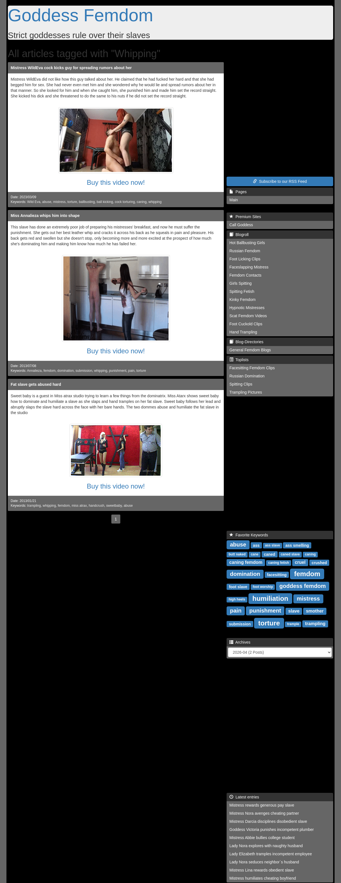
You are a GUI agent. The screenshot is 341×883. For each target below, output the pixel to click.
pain (131, 371)
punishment (117, 371)
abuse (46, 202)
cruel (300, 562)
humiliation (270, 598)
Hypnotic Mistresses (246, 307)
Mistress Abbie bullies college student (262, 837)
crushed (319, 562)
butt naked (237, 554)
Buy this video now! (116, 182)
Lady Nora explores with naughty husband (266, 846)
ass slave (272, 545)
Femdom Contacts (245, 275)
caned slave (290, 554)
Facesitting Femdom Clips (252, 368)
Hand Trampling (243, 332)
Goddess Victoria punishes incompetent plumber (271, 829)
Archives (239, 642)
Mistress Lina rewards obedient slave (261, 870)
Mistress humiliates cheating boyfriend (262, 878)
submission (83, 371)
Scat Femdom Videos (248, 316)
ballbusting (87, 202)
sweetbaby (114, 506)
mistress (59, 202)
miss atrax (79, 506)
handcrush (96, 506)
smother (315, 611)
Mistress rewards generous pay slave (261, 805)
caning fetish (278, 563)
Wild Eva (33, 202)
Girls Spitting (240, 283)
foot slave (238, 586)
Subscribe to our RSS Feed (280, 181)
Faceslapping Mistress (248, 267)
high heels (237, 599)
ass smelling (297, 545)
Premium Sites (245, 216)
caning (141, 202)
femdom (49, 371)
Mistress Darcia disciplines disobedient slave (268, 821)
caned (269, 554)
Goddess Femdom (80, 15)
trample (293, 624)
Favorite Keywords (248, 535)
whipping (155, 202)
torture (72, 202)
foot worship (263, 587)
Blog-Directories (246, 342)
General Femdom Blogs (250, 350)
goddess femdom (302, 586)
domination (65, 371)
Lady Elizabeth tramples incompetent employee (270, 854)
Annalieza (34, 371)
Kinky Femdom (242, 299)
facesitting (277, 574)
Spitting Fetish (241, 291)
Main (233, 200)
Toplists (238, 360)
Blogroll (238, 234)
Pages (237, 192)
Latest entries (244, 797)
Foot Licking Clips (245, 259)
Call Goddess (241, 225)
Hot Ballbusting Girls (247, 242)
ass (256, 545)
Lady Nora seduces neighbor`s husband (264, 862)
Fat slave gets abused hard (36, 384)
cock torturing (125, 202)
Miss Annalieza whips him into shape (45, 215)
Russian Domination (246, 376)
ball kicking (105, 202)
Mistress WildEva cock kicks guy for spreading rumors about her (71, 68)
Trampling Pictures (245, 392)
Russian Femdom (244, 251)
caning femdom (245, 562)
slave (293, 611)
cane (254, 554)
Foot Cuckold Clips (245, 324)
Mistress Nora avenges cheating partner (264, 813)
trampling (34, 506)
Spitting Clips (240, 384)
